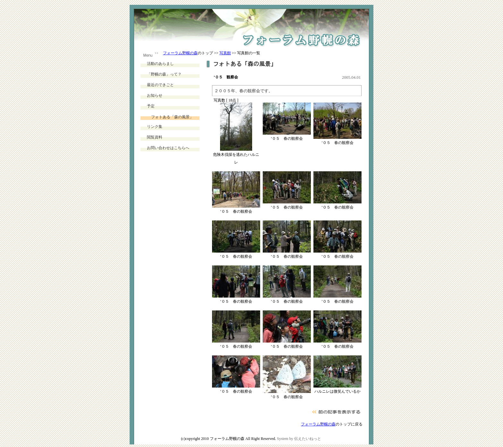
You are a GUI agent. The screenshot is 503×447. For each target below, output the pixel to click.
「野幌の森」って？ (164, 74)
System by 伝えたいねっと (299, 438)
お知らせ (154, 95)
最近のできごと (160, 85)
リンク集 (154, 126)
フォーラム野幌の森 (180, 53)
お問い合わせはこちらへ (168, 148)
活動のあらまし (160, 63)
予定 (151, 106)
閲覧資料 (154, 137)
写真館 (225, 53)
